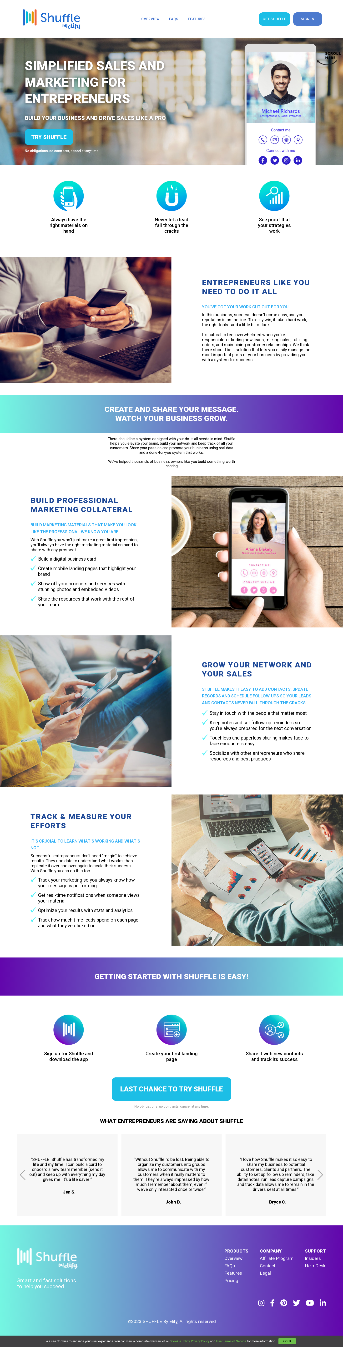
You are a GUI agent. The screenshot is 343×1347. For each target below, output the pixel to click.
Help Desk (315, 1265)
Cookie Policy (180, 1341)
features (197, 19)
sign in (307, 19)
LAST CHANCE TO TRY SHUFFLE (171, 1089)
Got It (287, 1341)
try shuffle (49, 137)
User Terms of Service (231, 1341)
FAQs (229, 1265)
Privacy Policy (200, 1341)
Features (233, 1273)
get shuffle (274, 19)
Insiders (313, 1258)
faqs (173, 19)
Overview (233, 1258)
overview (150, 19)
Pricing (231, 1280)
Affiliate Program (276, 1258)
